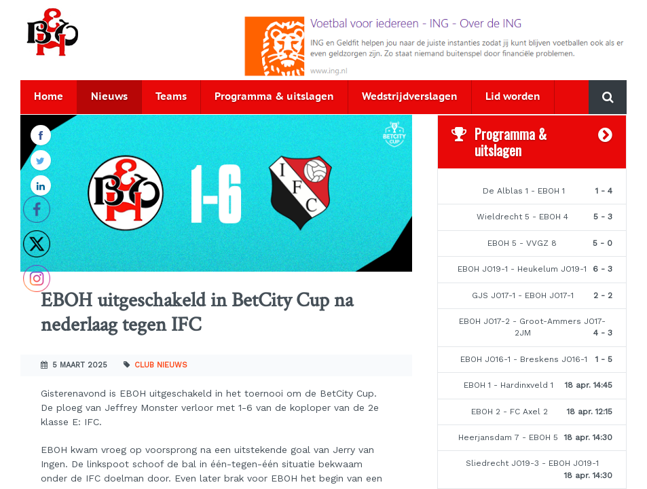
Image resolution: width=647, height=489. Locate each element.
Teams (171, 97)
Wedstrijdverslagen (410, 97)
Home (48, 97)
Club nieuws (160, 365)
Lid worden (512, 97)
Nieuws (109, 97)
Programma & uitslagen (274, 97)
